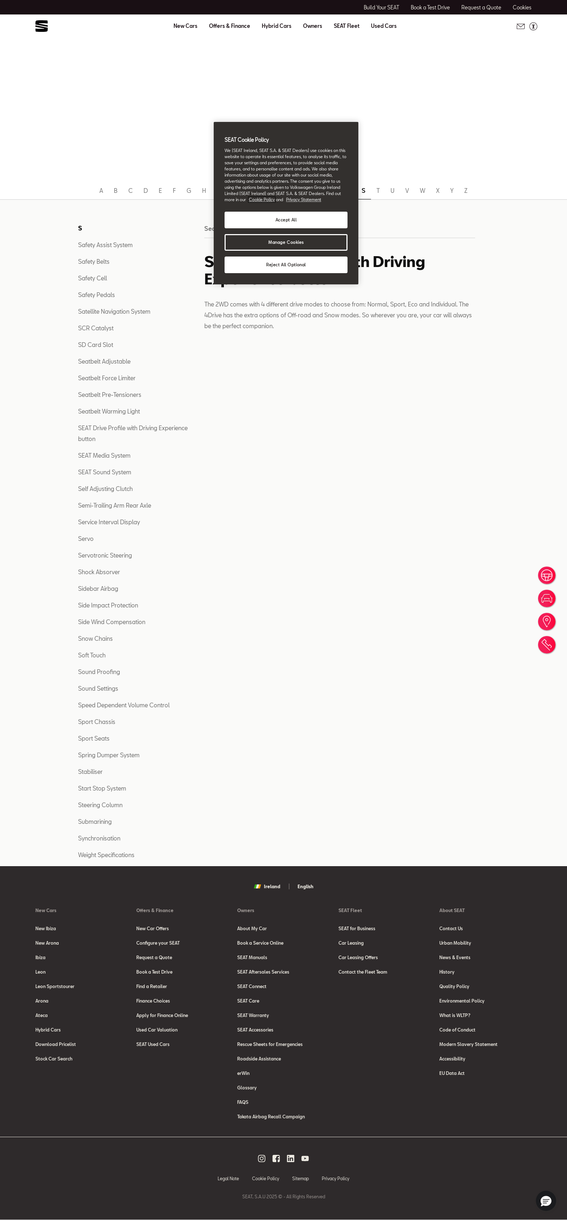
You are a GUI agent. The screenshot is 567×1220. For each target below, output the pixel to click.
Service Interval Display (109, 521)
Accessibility (452, 1058)
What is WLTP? (454, 1015)
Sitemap (300, 1178)
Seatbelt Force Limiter (107, 377)
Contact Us (451, 928)
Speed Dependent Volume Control (124, 705)
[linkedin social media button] (290, 1158)
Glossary (247, 1087)
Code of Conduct (457, 1029)
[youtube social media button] (305, 1158)
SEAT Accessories (255, 1029)
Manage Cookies (286, 242)
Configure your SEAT (158, 942)
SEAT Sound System (104, 472)
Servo (86, 538)
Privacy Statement (303, 199)
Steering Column (100, 804)
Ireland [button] (267, 886)
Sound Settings (98, 688)
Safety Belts (94, 261)
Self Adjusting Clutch (105, 488)
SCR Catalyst (96, 328)
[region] (286, 203)
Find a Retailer (151, 986)
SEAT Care (248, 1000)
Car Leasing (351, 942)
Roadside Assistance (259, 1058)
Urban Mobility (455, 942)
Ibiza (40, 957)
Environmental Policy (462, 1000)
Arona (41, 1000)
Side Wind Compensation (111, 621)
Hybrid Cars (276, 26)
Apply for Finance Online (162, 1015)
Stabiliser (90, 771)
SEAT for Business (356, 928)
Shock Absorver (99, 571)
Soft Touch (92, 655)
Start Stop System (102, 788)
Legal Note (228, 1178)
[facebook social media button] (276, 1158)
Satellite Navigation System (114, 311)
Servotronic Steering (105, 555)
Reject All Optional (286, 264)
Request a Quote (154, 957)
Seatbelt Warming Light (109, 411)
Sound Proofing (99, 671)
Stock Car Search (53, 1058)
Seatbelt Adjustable (104, 361)
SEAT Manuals (252, 957)
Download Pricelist (55, 1044)
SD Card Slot (95, 344)
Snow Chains (95, 638)
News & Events (454, 957)
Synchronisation (99, 838)
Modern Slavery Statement (468, 1044)
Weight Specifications (106, 854)
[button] (546, 1201)
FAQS (242, 1102)
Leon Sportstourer (54, 986)
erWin (243, 1073)
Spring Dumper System (109, 754)
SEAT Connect (252, 986)
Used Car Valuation (157, 1029)
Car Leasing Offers (358, 957)
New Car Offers (152, 928)
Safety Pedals (96, 294)
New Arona (47, 942)
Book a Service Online (260, 942)
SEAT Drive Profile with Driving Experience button (133, 433)
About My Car (252, 928)
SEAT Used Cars (153, 1044)
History (447, 971)
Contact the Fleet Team (362, 971)
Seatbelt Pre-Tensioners (109, 394)
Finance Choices (153, 1000)
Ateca (41, 1015)
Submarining (95, 821)
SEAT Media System (104, 455)
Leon (40, 971)
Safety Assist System (105, 244)
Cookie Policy (265, 1178)
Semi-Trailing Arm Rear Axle (114, 505)
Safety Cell (92, 278)
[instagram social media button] (261, 1158)
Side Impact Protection (108, 605)
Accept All (286, 219)
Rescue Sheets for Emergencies (270, 1044)
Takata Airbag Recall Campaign (271, 1116)
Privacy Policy (335, 1178)
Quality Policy (454, 986)
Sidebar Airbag (98, 588)
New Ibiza (45, 928)
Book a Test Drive (154, 971)
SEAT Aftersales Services (263, 971)
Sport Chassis (96, 721)
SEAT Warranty (253, 1015)
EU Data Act (452, 1073)
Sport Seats (94, 738)
